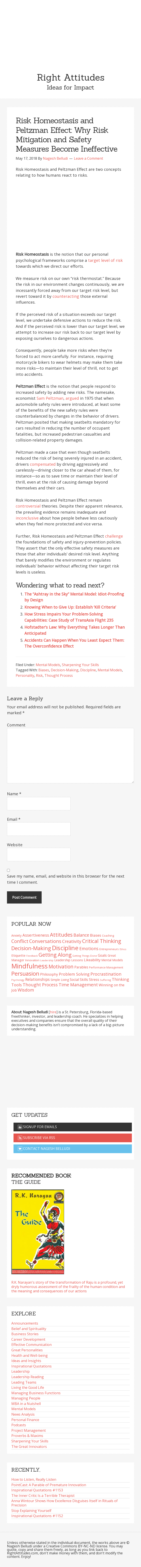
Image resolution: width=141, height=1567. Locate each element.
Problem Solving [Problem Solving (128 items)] (74, 974)
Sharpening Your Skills (80, 664)
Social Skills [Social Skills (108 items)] (79, 979)
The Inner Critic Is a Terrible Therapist (43, 1495)
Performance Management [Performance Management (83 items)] (106, 967)
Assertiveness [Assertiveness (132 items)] (35, 935)
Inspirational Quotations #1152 (37, 1515)
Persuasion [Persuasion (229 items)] (25, 973)
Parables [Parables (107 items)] (81, 967)
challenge (114, 536)
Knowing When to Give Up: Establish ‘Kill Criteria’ (70, 607)
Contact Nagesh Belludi (44, 1148)
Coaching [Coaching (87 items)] (108, 935)
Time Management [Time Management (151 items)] (78, 984)
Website (14, 844)
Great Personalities (27, 1350)
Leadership (20, 1371)
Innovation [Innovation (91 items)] (32, 960)
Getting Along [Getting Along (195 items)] (55, 954)
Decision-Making (64, 670)
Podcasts (18, 1425)
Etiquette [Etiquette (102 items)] (18, 955)
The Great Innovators (29, 1446)
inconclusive (27, 518)
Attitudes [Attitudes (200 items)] (61, 934)
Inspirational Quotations (31, 1366)
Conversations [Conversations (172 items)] (45, 941)
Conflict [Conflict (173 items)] (19, 941)
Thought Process (58, 675)
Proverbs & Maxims (27, 1435)
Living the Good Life (27, 1387)
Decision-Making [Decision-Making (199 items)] (31, 948)
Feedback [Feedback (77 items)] (32, 955)
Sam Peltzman (50, 398)
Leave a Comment (88, 158)
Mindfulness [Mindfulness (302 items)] (29, 966)
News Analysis (23, 1414)
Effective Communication (31, 1344)
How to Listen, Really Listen (33, 1479)
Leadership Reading (27, 1376)
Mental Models (48, 664)
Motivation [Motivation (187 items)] (61, 966)
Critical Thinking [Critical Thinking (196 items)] (101, 940)
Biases (43, 670)
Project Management (28, 1430)
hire (53, 1012)
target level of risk (105, 260)
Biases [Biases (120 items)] (95, 935)
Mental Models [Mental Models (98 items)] (112, 960)
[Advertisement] (70, 32)
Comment (16, 725)
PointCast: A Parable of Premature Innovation (48, 1484)
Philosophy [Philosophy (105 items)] (49, 974)
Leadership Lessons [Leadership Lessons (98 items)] (68, 960)
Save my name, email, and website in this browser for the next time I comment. (65, 879)
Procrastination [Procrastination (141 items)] (105, 974)
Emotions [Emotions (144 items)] (89, 948)
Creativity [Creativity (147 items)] (71, 941)
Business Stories (25, 1334)
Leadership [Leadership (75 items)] (46, 960)
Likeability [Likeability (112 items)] (92, 960)
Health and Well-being (29, 1355)
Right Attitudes (70, 77)
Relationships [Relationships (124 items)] (37, 979)
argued (72, 398)
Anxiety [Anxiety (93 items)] (16, 935)
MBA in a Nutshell (26, 1403)
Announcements (24, 1323)
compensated (43, 464)
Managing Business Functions (36, 1393)
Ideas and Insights (26, 1360)
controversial (28, 506)
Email (13, 819)
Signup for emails (37, 1126)
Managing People (25, 1398)
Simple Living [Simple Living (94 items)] (60, 980)
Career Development (28, 1339)
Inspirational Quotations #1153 (37, 1490)
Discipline (88, 670)
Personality (25, 675)
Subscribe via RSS (36, 1137)
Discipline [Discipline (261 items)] (65, 948)
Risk (39, 675)
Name (14, 793)
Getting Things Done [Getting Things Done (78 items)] (84, 955)
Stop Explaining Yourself (31, 1510)
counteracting (66, 296)
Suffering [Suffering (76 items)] (105, 979)
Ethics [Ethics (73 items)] (123, 949)
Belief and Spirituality (28, 1328)
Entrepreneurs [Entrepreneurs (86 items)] (109, 949)
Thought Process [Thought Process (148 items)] (40, 985)
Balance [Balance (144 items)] (81, 935)
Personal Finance (25, 1419)
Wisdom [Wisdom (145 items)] (26, 990)
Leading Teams (23, 1382)
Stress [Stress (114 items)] (94, 979)
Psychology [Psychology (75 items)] (17, 979)
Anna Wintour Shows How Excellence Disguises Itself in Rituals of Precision (64, 1503)
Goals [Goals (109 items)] (102, 955)
